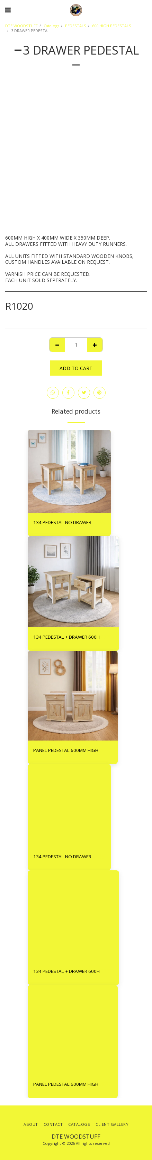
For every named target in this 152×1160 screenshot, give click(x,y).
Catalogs (51, 25)
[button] (8, 10)
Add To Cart (76, 368)
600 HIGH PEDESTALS (111, 25)
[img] (69, 471)
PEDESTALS (75, 25)
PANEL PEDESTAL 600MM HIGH (65, 750)
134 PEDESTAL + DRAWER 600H (66, 637)
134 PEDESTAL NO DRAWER (62, 522)
